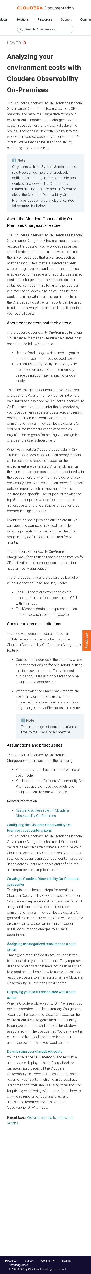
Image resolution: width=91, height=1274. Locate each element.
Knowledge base (18, 1265)
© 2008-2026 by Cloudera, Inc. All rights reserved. (38, 1269)
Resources (45, 19)
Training (66, 1260)
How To (14, 42)
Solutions (22, 19)
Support (66, 19)
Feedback (87, 640)
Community (48, 1260)
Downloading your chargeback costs (34, 1051)
